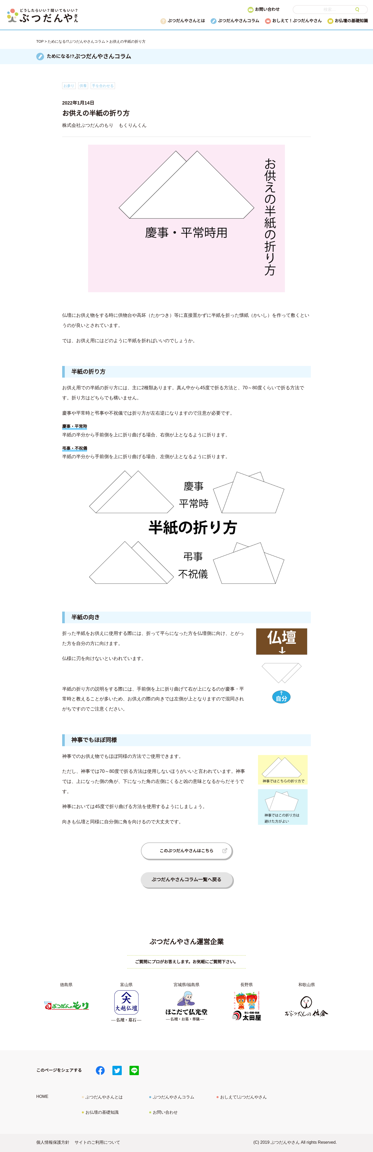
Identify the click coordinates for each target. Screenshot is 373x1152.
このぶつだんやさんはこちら (186, 851)
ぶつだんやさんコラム (238, 21)
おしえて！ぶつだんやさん (297, 21)
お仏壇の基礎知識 (351, 21)
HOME (42, 1096)
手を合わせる (103, 86)
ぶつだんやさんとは (186, 21)
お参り (68, 86)
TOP (40, 41)
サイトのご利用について (97, 1142)
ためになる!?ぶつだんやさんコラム (76, 41)
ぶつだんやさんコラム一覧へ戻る (186, 879)
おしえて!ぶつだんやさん (243, 1097)
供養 (83, 86)
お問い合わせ (267, 9)
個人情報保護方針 (52, 1142)
